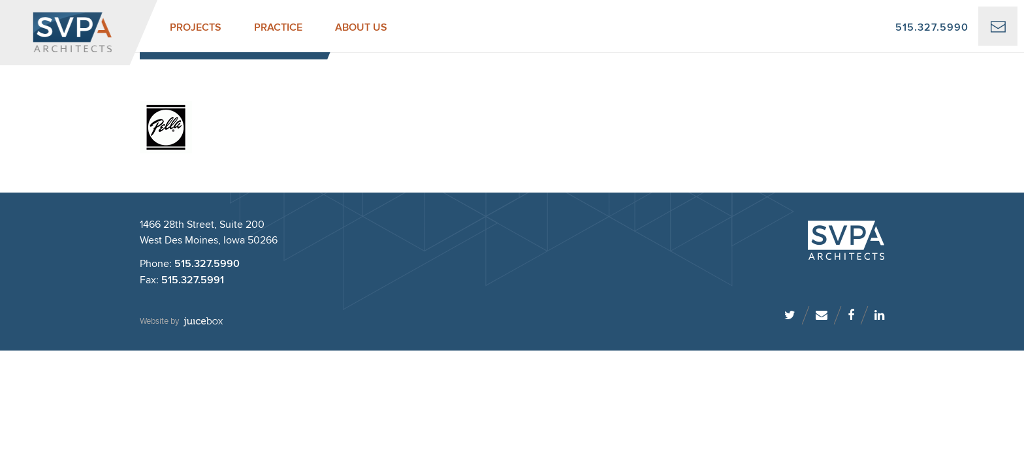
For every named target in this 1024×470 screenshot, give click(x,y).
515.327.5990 (931, 28)
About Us (361, 28)
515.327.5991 (192, 280)
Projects (195, 28)
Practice (278, 28)
